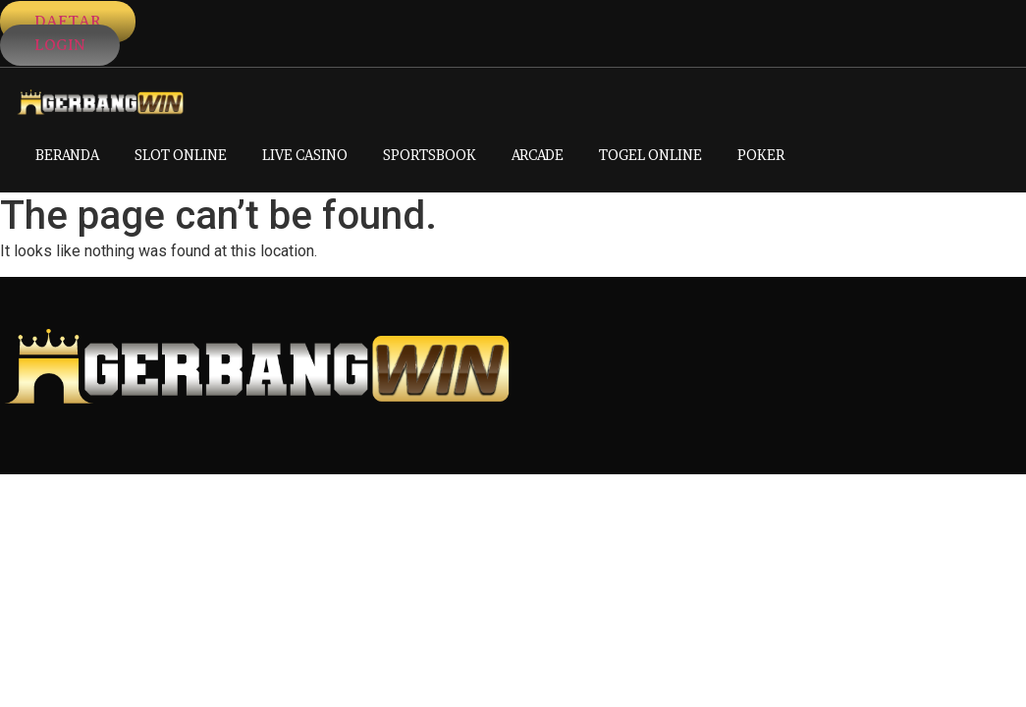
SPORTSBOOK (429, 154)
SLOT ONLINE (181, 154)
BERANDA (67, 154)
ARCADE (538, 154)
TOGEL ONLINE (650, 154)
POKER (760, 154)
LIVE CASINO (305, 154)
